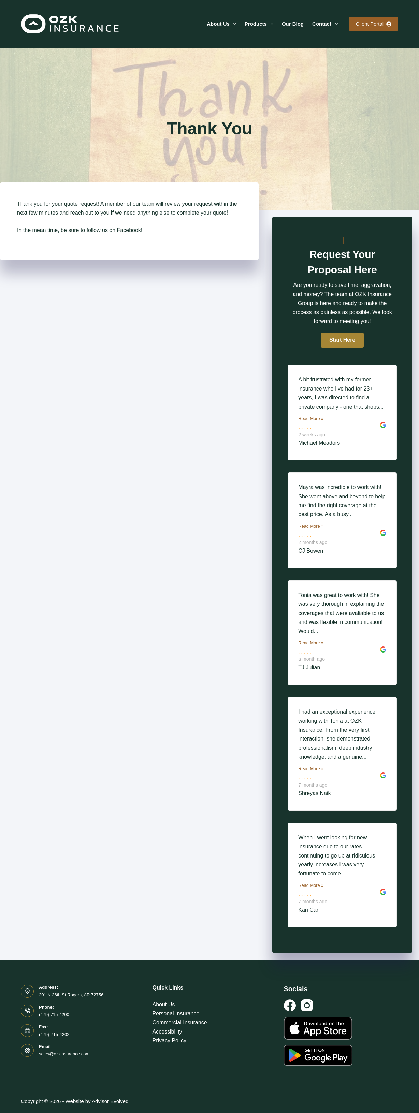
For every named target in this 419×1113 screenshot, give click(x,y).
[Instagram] (307, 1005)
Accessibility (167, 1032)
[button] (342, 340)
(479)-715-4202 (54, 1034)
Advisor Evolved (110, 1101)
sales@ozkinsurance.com (64, 1053)
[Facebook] (290, 1005)
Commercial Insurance (179, 1022)
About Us (223, 24)
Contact (326, 24)
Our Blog (293, 24)
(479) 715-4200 (54, 1014)
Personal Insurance (175, 1013)
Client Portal (373, 24)
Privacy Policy (169, 1040)
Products (260, 24)
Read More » (310, 418)
